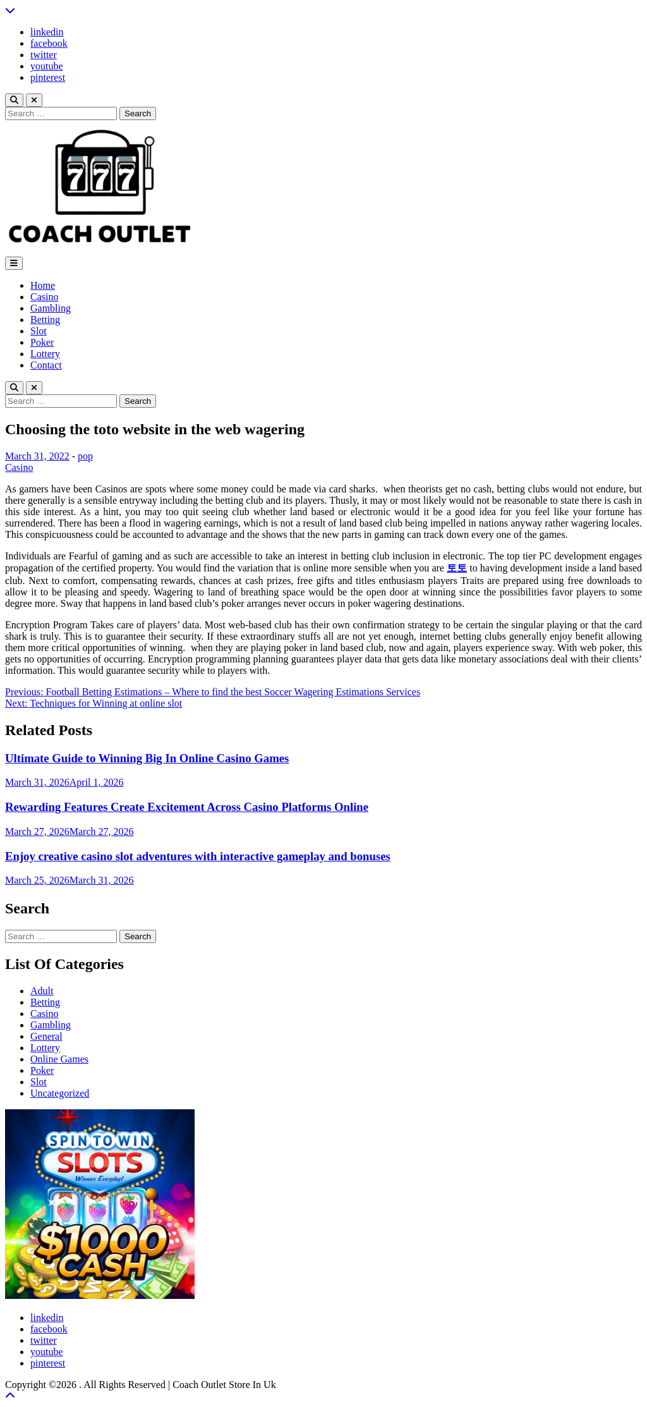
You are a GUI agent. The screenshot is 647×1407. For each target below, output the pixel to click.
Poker (42, 342)
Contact (46, 365)
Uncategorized (59, 1093)
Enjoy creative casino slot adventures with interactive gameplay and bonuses (197, 856)
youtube (46, 66)
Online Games (59, 1059)
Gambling (50, 308)
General (46, 1036)
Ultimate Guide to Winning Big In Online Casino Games (147, 758)
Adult (41, 990)
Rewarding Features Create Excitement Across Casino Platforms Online (186, 806)
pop (85, 456)
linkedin (46, 32)
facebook (49, 43)
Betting (45, 319)
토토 (457, 568)
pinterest (47, 77)
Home (42, 285)
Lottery (45, 353)
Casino (44, 296)
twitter (43, 54)
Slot (38, 331)
